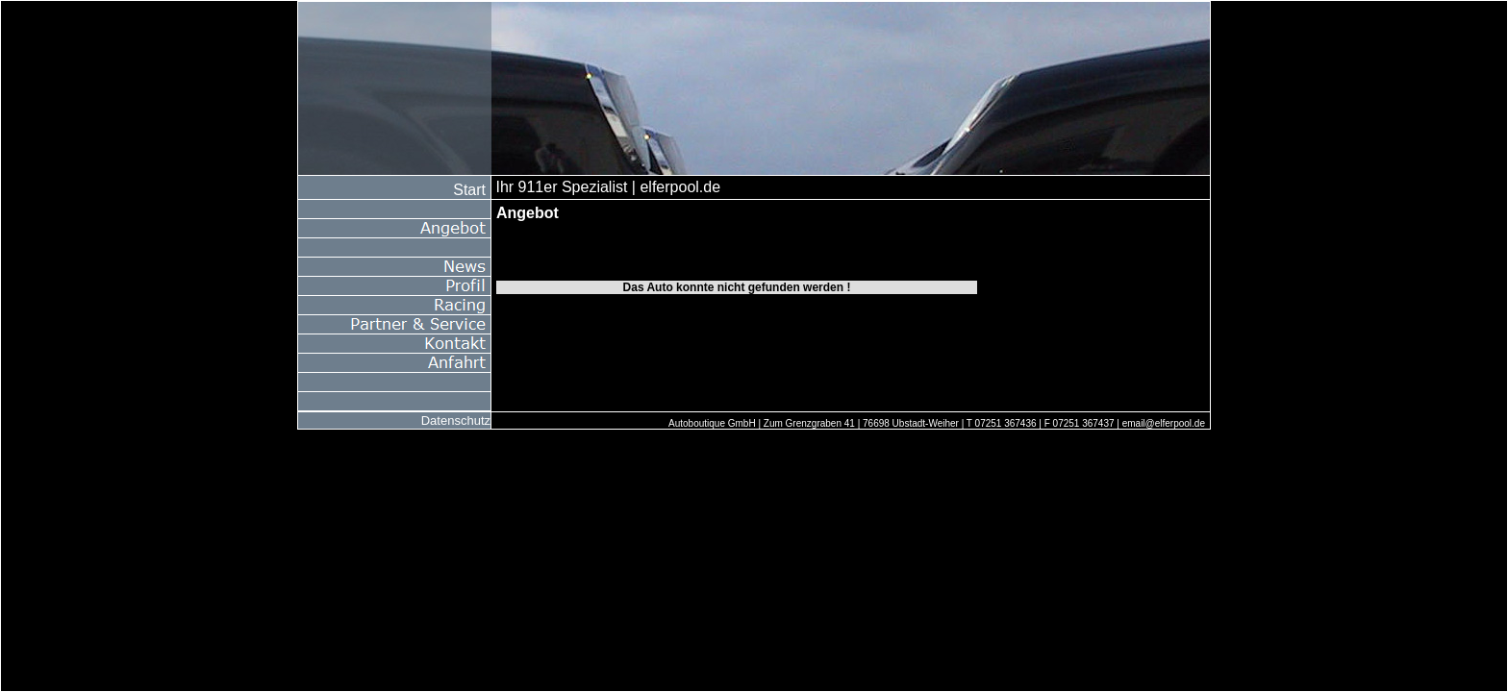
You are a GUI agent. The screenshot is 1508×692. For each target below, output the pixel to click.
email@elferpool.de (1163, 423)
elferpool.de (680, 187)
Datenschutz (455, 420)
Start (469, 190)
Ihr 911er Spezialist (561, 187)
